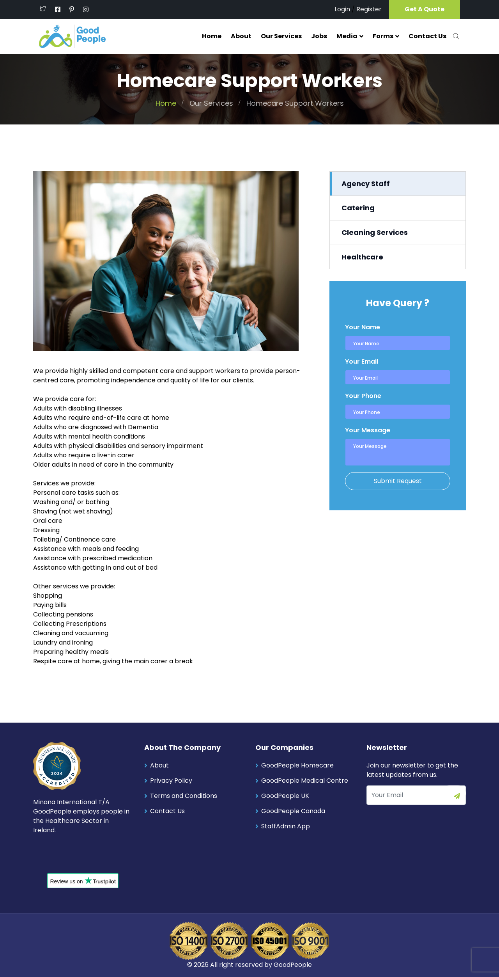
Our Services (281, 36)
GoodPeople (293, 964)
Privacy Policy (171, 780)
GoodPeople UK (285, 795)
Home (211, 36)
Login (342, 9)
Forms (383, 36)
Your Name (362, 326)
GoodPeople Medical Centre (304, 780)
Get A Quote (424, 9)
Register (369, 9)
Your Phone (363, 395)
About (241, 36)
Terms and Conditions (183, 795)
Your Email (361, 361)
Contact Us (427, 36)
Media (346, 36)
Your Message (367, 429)
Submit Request (398, 480)
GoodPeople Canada (293, 810)
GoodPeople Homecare (297, 764)
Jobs (319, 36)
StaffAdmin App (285, 825)
